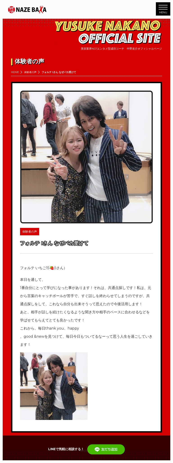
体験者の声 (30, 72)
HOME (15, 72)
